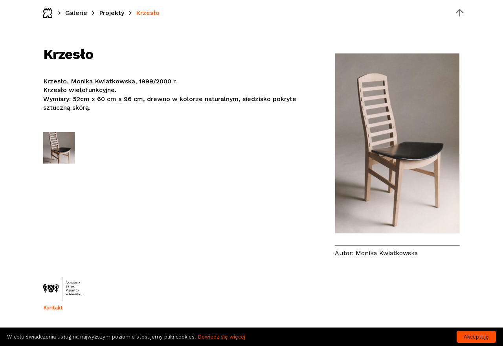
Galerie (76, 13)
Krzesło (148, 13)
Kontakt (53, 308)
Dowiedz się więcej (221, 337)
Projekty (111, 13)
